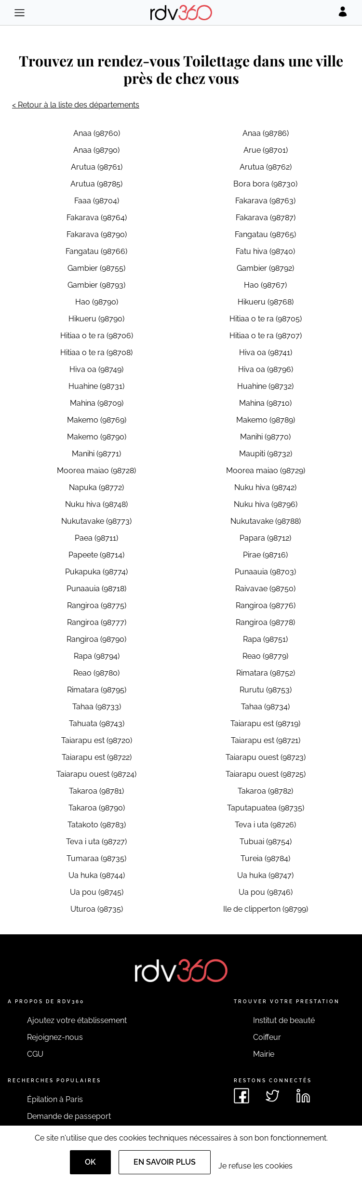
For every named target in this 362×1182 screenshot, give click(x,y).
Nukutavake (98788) (265, 521)
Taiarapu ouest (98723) (266, 757)
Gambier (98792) (265, 268)
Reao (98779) (265, 656)
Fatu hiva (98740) (265, 251)
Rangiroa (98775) (96, 605)
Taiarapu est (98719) (265, 723)
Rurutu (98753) (266, 689)
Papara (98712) (265, 538)
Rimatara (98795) (96, 689)
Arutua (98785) (96, 183)
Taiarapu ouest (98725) (266, 774)
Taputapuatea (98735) (265, 807)
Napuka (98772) (96, 487)
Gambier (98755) (96, 268)
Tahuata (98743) (96, 723)
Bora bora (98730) (265, 183)
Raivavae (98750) (265, 588)
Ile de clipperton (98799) (265, 909)
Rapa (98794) (97, 656)
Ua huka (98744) (96, 875)
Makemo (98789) (265, 420)
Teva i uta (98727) (96, 841)
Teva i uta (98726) (265, 824)
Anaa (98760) (96, 133)
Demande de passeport (69, 1116)
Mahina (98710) (265, 403)
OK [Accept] (90, 1162)
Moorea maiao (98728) (96, 470)
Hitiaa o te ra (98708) (96, 352)
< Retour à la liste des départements (75, 104)
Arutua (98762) (266, 167)
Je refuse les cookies (255, 1165)
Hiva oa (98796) (265, 369)
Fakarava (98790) (97, 234)
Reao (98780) (96, 672)
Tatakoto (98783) (96, 824)
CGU (35, 1054)
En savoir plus (165, 1162)
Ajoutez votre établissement (77, 1020)
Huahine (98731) (96, 386)
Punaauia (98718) (96, 588)
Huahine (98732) (265, 386)
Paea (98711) (96, 538)
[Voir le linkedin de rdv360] (303, 1095)
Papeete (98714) (96, 554)
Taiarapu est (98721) (265, 740)
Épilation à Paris (55, 1099)
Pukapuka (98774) (96, 571)
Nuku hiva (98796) (265, 504)
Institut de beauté (284, 1020)
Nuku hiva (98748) (96, 504)
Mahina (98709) (96, 403)
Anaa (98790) (96, 150)
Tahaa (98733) (96, 706)
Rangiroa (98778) (265, 622)
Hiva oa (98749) (96, 369)
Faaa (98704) (96, 200)
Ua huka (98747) (265, 875)
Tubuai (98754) (266, 841)
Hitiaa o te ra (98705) (265, 318)
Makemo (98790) (96, 436)
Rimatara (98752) (265, 672)
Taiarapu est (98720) (96, 740)
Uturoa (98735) (96, 909)
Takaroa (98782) (265, 791)
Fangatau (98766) (96, 251)
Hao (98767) (265, 285)
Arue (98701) (265, 150)
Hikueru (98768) (266, 301)
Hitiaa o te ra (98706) (96, 335)
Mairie (263, 1054)
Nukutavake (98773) (96, 521)
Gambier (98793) (96, 285)
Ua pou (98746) (266, 892)
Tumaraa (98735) (96, 858)
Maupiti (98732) (265, 453)
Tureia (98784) (265, 858)
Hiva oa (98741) (265, 352)
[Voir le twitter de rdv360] (272, 1095)
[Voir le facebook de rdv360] (241, 1095)
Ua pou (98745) (96, 892)
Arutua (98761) (96, 167)
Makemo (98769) (96, 420)
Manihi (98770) (265, 436)
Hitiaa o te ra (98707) (265, 335)
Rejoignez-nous (55, 1037)
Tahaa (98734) (265, 706)
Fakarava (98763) (265, 200)
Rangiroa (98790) (96, 639)
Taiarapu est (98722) (97, 757)
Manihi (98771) (96, 453)
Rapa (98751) (265, 639)
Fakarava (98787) (265, 217)
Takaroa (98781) (96, 791)
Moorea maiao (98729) (265, 470)
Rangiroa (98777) (96, 622)
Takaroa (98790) (96, 807)
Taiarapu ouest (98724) (96, 774)
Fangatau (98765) (265, 234)
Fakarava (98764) (97, 217)
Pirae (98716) (265, 554)
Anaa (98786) (265, 133)
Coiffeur (267, 1037)
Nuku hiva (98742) (265, 487)
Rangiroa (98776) (265, 605)
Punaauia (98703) (265, 571)
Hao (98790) (96, 301)
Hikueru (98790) (96, 318)
